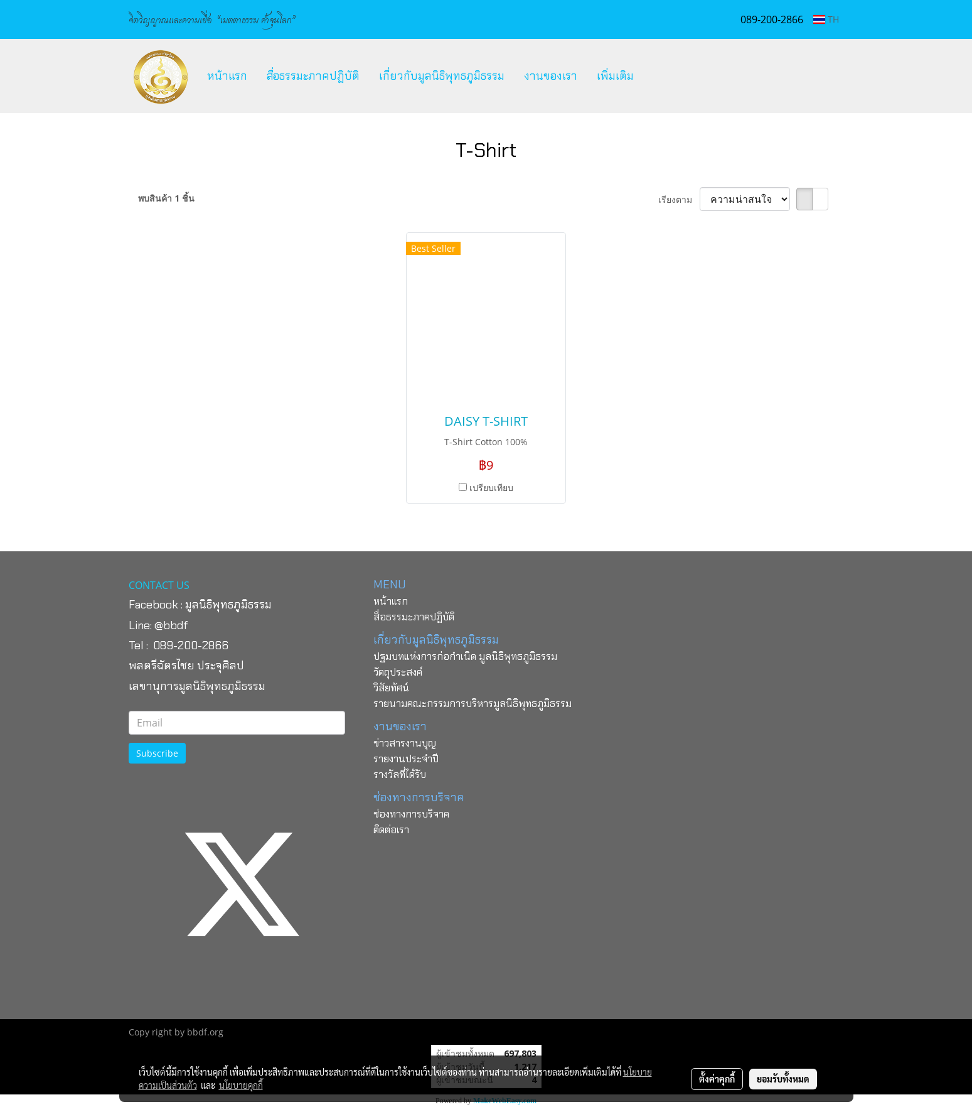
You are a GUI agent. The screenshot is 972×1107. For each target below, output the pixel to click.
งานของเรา (550, 76)
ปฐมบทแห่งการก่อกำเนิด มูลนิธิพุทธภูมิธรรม (465, 656)
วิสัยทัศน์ (391, 687)
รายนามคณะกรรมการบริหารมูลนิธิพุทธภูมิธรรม (472, 703)
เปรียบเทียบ (491, 488)
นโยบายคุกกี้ (241, 1085)
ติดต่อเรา (391, 829)
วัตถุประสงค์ (397, 672)
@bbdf (171, 625)
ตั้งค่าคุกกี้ (717, 1078)
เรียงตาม (679, 199)
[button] (654, 76)
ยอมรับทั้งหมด (783, 1078)
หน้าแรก (227, 76)
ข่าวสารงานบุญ (404, 743)
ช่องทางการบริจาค (411, 814)
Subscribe (157, 753)
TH (826, 19)
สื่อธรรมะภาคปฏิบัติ (313, 76)
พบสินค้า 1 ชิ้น (166, 198)
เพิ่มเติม (615, 76)
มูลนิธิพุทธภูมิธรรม (228, 604)
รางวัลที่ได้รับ (399, 774)
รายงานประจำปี (406, 758)
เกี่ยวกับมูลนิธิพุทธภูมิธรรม (442, 76)
